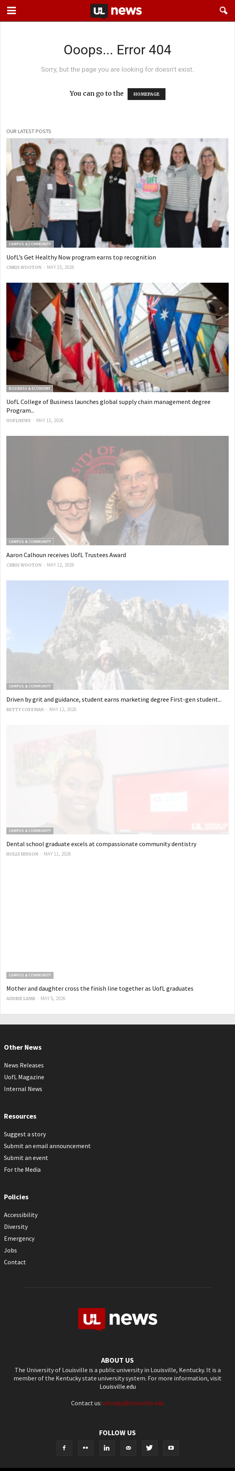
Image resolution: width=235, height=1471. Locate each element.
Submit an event (26, 1158)
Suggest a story (25, 1134)
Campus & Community (30, 243)
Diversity (16, 1226)
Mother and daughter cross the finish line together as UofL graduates (100, 988)
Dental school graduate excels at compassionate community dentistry (101, 844)
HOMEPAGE (146, 94)
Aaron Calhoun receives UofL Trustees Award (66, 555)
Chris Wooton (23, 267)
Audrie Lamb (20, 998)
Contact (15, 1262)
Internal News (23, 1089)
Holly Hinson (22, 854)
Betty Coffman (25, 709)
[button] (224, 10)
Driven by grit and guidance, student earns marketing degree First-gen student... (114, 699)
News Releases (24, 1065)
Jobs (10, 1250)
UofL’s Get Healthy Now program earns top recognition (81, 257)
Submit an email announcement (47, 1146)
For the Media (22, 1169)
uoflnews (18, 420)
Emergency (19, 1238)
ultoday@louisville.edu (133, 1403)
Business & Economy (29, 388)
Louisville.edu (118, 1386)
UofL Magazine (24, 1077)
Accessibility (21, 1215)
